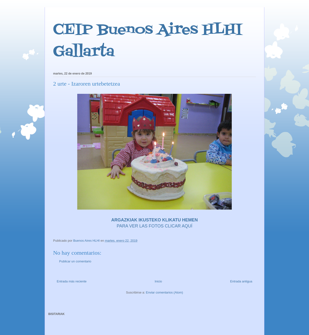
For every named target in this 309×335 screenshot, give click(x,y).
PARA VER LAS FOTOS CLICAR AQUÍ (154, 226)
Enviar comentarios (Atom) (164, 292)
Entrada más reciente (72, 281)
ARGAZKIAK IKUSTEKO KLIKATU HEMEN (154, 220)
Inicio (158, 281)
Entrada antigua (241, 281)
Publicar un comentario (75, 261)
